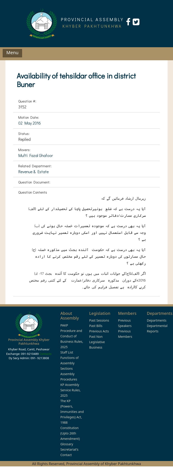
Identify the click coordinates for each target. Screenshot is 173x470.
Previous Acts (99, 331)
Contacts (45, 354)
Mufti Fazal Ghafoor (35, 155)
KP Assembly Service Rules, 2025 (70, 390)
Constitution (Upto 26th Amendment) (70, 433)
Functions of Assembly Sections (69, 363)
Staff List (66, 352)
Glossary (66, 444)
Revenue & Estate (33, 171)
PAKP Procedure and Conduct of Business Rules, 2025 (71, 336)
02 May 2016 (29, 123)
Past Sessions (99, 320)
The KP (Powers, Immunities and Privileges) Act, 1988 (72, 412)
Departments (156, 320)
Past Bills (95, 326)
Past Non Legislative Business (97, 341)
